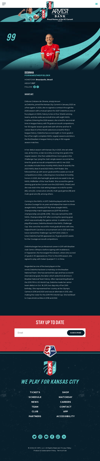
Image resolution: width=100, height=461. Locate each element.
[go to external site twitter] (34, 437)
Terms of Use (62, 450)
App (65, 411)
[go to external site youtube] (46, 437)
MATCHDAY (66, 397)
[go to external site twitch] (58, 437)
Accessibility (66, 416)
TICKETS (35, 392)
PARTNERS (35, 416)
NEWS (35, 402)
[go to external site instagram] (40, 437)
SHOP (65, 392)
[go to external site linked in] (64, 437)
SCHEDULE (35, 397)
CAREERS (65, 402)
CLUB (35, 411)
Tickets (96, 4)
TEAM (35, 407)
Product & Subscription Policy (45, 450)
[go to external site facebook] (52, 437)
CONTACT (66, 407)
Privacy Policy (66, 448)
